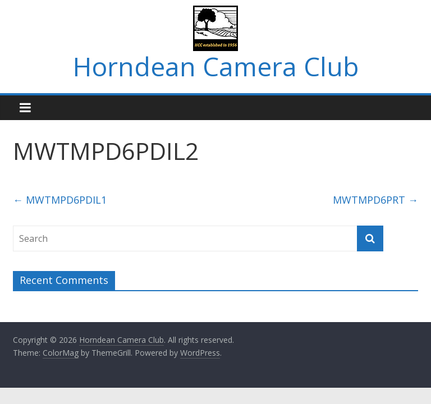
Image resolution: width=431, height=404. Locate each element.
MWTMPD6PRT (375, 199)
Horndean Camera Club (216, 66)
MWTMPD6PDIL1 (60, 199)
